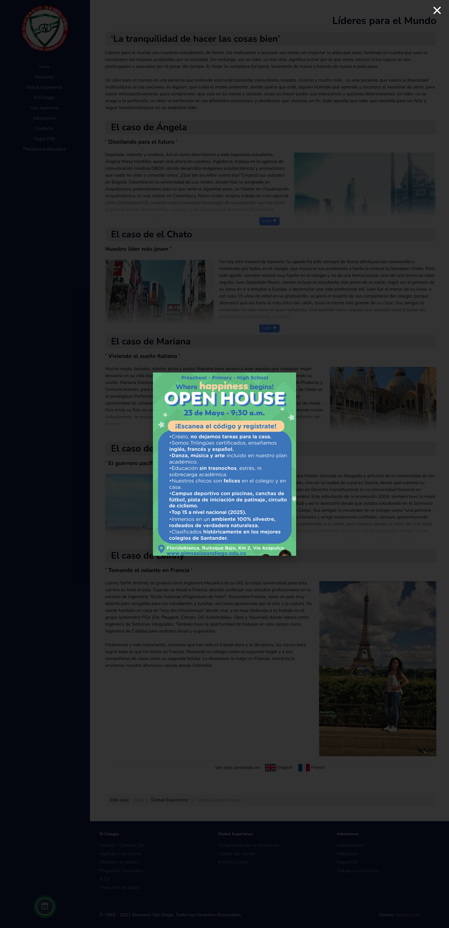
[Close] (437, 10)
